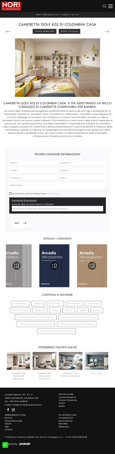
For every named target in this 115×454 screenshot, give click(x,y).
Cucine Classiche (68, 400)
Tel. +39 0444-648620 (16, 401)
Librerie (9, 417)
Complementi (66, 417)
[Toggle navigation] (110, 6)
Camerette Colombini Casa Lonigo (36, 324)
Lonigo (55, 310)
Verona (82, 310)
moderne (38, 303)
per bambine (55, 303)
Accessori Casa (68, 415)
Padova (68, 310)
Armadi (8, 429)
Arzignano (40, 310)
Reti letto (63, 423)
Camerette (65, 15)
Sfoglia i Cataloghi (69, 31)
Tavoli (62, 403)
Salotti (8, 423)
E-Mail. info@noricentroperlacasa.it (23, 404)
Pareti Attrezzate (13, 420)
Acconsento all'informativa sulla (36, 193)
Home (38, 15)
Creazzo (97, 310)
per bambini (74, 303)
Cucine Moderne (67, 397)
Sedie (62, 406)
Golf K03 (75, 15)
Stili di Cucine (66, 394)
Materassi (64, 426)
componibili (93, 303)
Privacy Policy (53, 193)
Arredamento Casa (51, 15)
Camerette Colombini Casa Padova (76, 324)
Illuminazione (66, 420)
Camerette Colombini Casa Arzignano (35, 317)
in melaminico (20, 303)
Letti (7, 426)
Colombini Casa (20, 310)
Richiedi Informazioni (44, 31)
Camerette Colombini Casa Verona (57, 331)
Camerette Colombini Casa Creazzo (78, 317)
